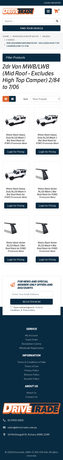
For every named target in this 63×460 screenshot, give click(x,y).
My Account (31, 335)
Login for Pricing (15, 151)
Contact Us (31, 396)
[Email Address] (31, 294)
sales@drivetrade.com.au (22, 427)
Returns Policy (31, 374)
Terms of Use (31, 366)
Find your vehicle (31, 28)
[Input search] (28, 21)
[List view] (12, 99)
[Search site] (57, 21)
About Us (31, 392)
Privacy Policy (29, 310)
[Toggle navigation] (48, 11)
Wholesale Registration (31, 347)
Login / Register (52, 3)
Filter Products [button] (15, 57)
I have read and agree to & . (26, 308)
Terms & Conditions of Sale (31, 362)
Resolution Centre (31, 343)
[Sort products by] (45, 99)
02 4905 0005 (16, 420)
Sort (25, 98)
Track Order (31, 339)
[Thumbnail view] (6, 99)
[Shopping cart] (56, 11)
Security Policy (31, 378)
